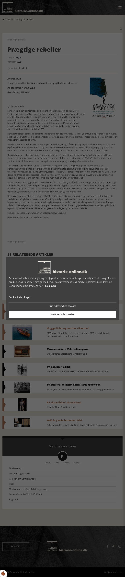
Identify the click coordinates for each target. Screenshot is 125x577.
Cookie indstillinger (20, 297)
